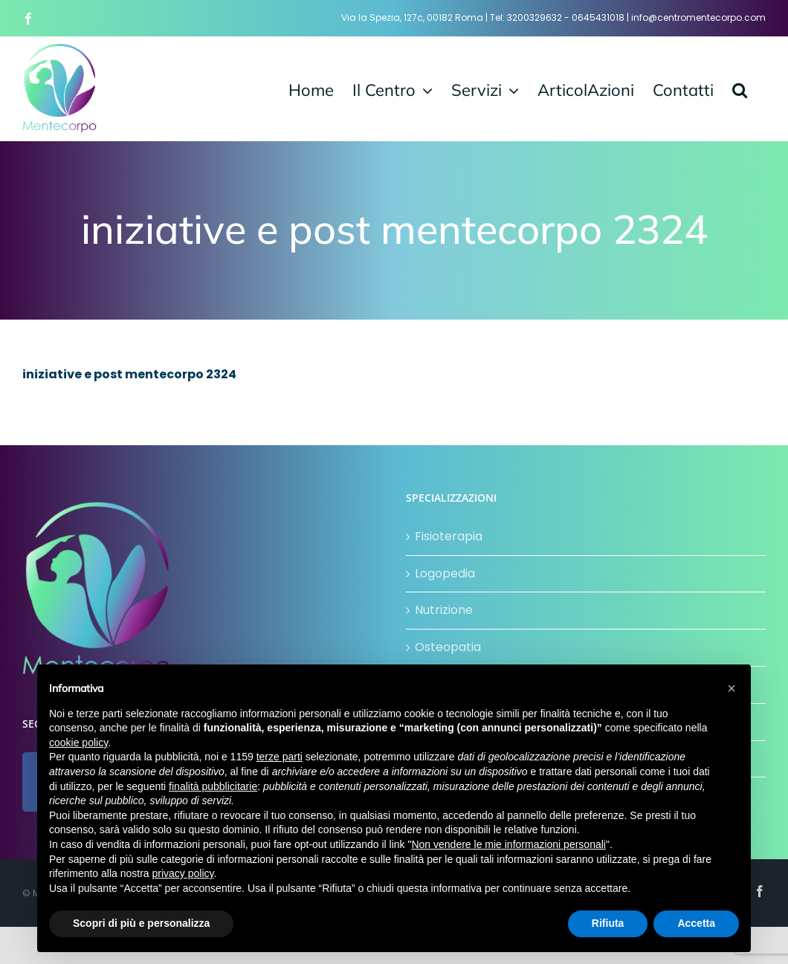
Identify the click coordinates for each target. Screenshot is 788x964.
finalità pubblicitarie (213, 786)
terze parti (279, 757)
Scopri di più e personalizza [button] (141, 923)
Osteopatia (448, 647)
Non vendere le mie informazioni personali (508, 844)
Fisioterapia (448, 536)
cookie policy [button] (78, 742)
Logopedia (445, 573)
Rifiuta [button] (608, 923)
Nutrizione (444, 609)
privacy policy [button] (183, 873)
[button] (739, 88)
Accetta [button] (696, 923)
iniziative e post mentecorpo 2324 (129, 374)
